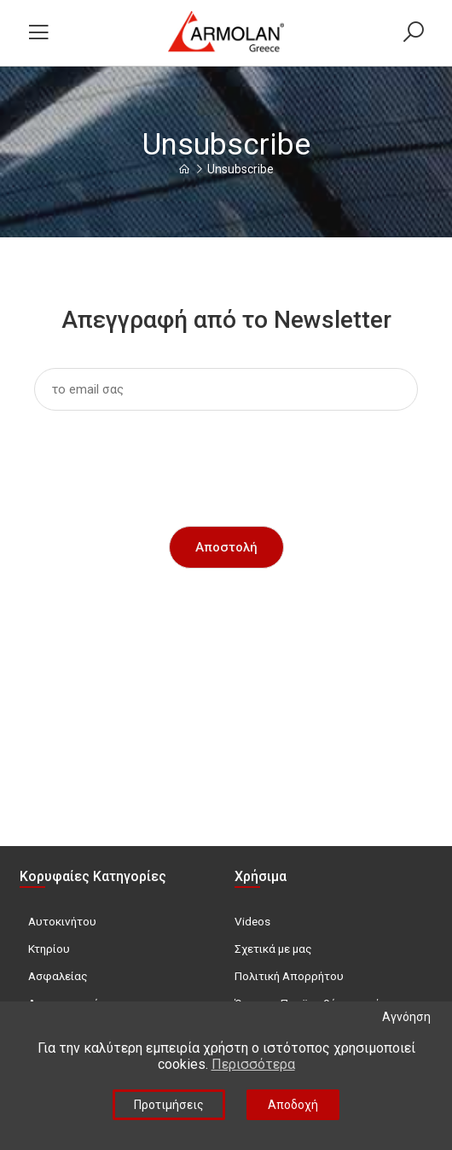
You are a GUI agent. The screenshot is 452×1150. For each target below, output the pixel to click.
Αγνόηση (406, 1017)
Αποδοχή (293, 1105)
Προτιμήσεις (169, 1105)
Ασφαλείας (58, 976)
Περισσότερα (253, 1064)
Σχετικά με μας (273, 948)
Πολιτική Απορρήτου (289, 976)
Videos (252, 921)
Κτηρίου (49, 948)
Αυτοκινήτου (62, 921)
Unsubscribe (240, 169)
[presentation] (226, 456)
